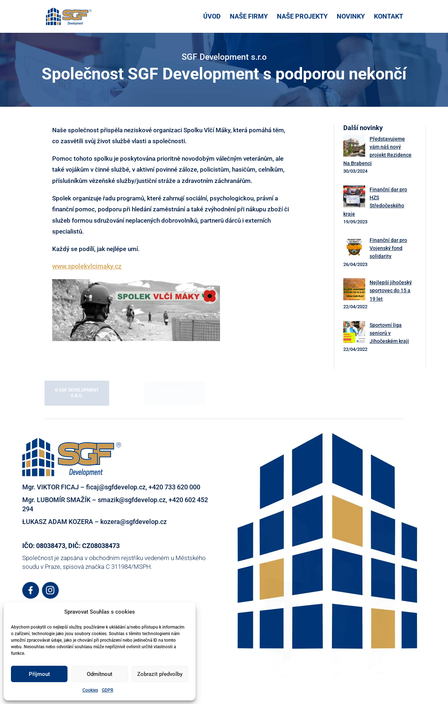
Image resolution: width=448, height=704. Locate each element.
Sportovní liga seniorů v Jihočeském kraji (389, 333)
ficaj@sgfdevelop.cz (116, 487)
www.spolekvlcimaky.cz (86, 266)
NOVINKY (351, 17)
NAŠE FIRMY (249, 17)
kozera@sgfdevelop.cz (133, 521)
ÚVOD (212, 17)
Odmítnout (99, 674)
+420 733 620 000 (174, 487)
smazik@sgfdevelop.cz (132, 500)
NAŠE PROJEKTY (302, 17)
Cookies (90, 690)
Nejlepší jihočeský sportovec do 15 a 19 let (391, 290)
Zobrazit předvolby (159, 674)
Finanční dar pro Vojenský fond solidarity (388, 248)
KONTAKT (388, 17)
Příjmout (39, 674)
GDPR (107, 690)
